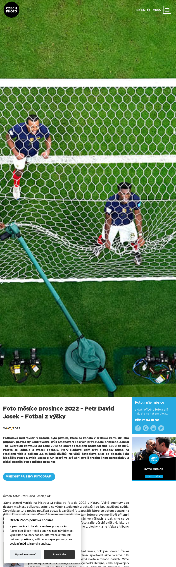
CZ (138, 10)
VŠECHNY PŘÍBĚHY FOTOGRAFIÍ (29, 476)
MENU (157, 10)
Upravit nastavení (25, 554)
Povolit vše (59, 554)
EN (143, 10)
